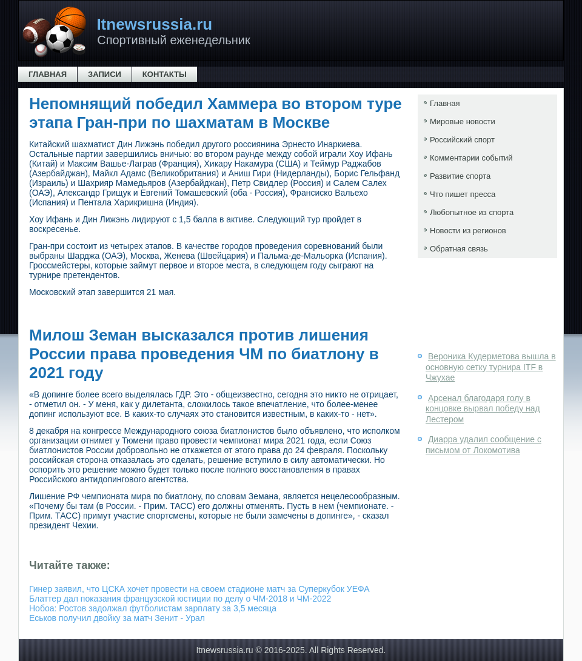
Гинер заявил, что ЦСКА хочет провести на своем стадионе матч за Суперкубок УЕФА (199, 589)
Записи (104, 74)
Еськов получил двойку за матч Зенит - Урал (117, 618)
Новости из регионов (468, 230)
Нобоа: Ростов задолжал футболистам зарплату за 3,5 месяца (152, 608)
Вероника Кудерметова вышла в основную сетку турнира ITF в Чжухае (491, 366)
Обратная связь (459, 248)
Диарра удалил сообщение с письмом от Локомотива (483, 444)
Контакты (164, 74)
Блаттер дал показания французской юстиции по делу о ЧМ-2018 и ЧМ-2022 (180, 598)
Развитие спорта (460, 176)
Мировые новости (462, 121)
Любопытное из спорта (471, 212)
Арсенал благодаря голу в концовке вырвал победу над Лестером (483, 408)
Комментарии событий (471, 157)
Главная (47, 74)
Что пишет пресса (462, 194)
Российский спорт (462, 139)
